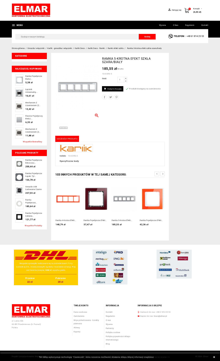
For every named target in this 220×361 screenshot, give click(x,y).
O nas (175, 25)
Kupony (77, 332)
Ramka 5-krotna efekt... (122, 220)
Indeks (63, 156)
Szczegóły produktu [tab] (67, 139)
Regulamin (189, 25)
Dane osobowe (80, 312)
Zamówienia (79, 316)
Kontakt (204, 25)
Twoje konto (81, 305)
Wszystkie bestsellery (32, 142)
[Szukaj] (85, 37)
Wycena (162, 25)
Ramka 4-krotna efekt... (66, 220)
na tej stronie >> (162, 357)
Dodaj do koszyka (113, 89)
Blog (108, 344)
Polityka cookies (113, 332)
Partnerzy (110, 328)
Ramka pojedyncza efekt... (95, 220)
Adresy (77, 328)
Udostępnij (104, 97)
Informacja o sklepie (150, 305)
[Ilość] (120, 79)
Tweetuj (110, 97)
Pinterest (116, 97)
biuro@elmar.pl (160, 316)
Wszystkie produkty (33, 226)
